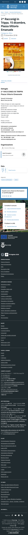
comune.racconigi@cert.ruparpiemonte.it (14, 382)
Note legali (3, 465)
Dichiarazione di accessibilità (8, 443)
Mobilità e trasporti (5, 308)
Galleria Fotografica (5, 360)
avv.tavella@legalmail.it (9, 434)
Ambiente (3, 287)
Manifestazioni (4, 328)
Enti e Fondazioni (5, 271)
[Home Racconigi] (13, 6)
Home (2, 12)
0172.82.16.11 (6, 375)
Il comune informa (5, 330)
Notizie (2, 326)
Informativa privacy (5, 462)
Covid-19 (3, 338)
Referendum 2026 (5, 345)
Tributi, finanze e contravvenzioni (9, 313)
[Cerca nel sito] (24, 6)
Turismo (3, 315)
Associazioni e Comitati (6, 367)
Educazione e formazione (7, 301)
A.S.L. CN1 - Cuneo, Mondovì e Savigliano (11, 499)
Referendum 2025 (5, 342)
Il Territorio (3, 358)
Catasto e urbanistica (6, 296)
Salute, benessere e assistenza (8, 310)
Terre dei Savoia (5, 504)
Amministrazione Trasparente (8, 441)
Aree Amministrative (6, 264)
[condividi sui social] (4, 38)
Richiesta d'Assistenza (6, 455)
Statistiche (3, 474)
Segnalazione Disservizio (7, 453)
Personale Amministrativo (7, 274)
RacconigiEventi (5, 492)
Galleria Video (4, 362)
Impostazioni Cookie (6, 467)
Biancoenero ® (15, 529)
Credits (2, 469)
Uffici (2, 267)
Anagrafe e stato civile (6, 289)
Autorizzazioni (4, 294)
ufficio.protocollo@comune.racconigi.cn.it (14, 384)
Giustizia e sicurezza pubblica (8, 303)
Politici (2, 276)
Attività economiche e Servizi (8, 365)
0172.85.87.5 (6, 377)
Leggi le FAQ (4, 448)
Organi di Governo (5, 262)
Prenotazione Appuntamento (8, 450)
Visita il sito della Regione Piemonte (10, 485)
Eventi (2, 353)
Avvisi (2, 340)
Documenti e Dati (5, 269)
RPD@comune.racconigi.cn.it (11, 432)
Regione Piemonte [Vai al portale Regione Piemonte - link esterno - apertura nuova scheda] (5, 1)
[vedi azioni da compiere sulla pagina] (12, 38)
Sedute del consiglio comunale (8, 335)
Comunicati (3, 333)
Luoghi (2, 355)
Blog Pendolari (4, 497)
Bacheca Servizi (5, 458)
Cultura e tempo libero (6, 299)
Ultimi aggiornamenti (6, 472)
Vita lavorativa (4, 318)
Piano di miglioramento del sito (8, 446)
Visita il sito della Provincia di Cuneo (10, 487)
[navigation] (3, 6)
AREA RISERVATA (13, 533)
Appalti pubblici (4, 291)
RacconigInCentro (5, 494)
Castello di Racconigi (6, 489)
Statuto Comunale (5, 460)
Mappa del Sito (4, 477)
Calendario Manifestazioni (15, 12)
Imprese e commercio (6, 306)
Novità (6, 12)
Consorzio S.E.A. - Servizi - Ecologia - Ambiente (12, 501)
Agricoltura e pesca (5, 284)
